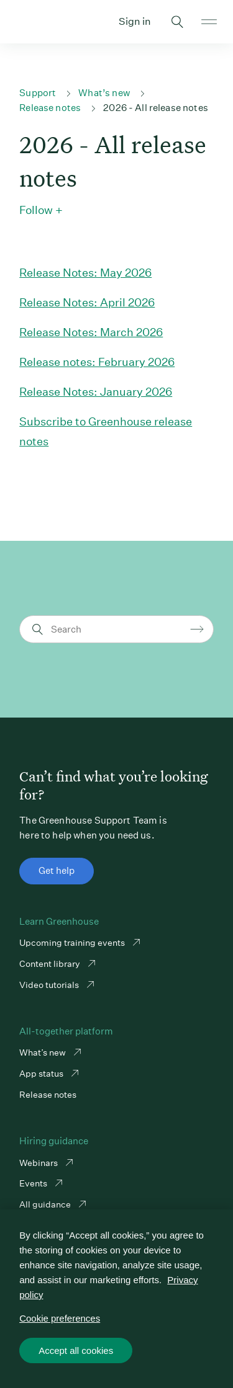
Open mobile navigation (209, 21)
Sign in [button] (135, 21)
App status (42, 1073)
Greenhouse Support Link (23, 21)
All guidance (46, 1204)
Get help (57, 870)
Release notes (50, 107)
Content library (50, 963)
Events (34, 1183)
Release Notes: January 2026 (95, 391)
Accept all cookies (76, 1350)
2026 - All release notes (155, 107)
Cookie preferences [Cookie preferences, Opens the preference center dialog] (59, 1318)
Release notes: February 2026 (97, 361)
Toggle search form (177, 21)
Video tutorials (50, 984)
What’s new (104, 93)
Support (37, 93)
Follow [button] (36, 210)
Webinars (39, 1162)
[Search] (118, 629)
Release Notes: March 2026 (91, 332)
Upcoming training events (73, 942)
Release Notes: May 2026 (85, 272)
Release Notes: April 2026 (87, 302)
